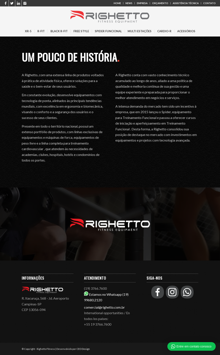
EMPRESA (142, 3)
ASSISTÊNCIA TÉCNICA (186, 3)
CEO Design (83, 348)
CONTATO (209, 3)
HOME (117, 3)
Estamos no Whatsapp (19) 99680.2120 (110, 297)
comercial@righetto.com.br (104, 307)
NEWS (128, 3)
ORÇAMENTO (160, 3)
